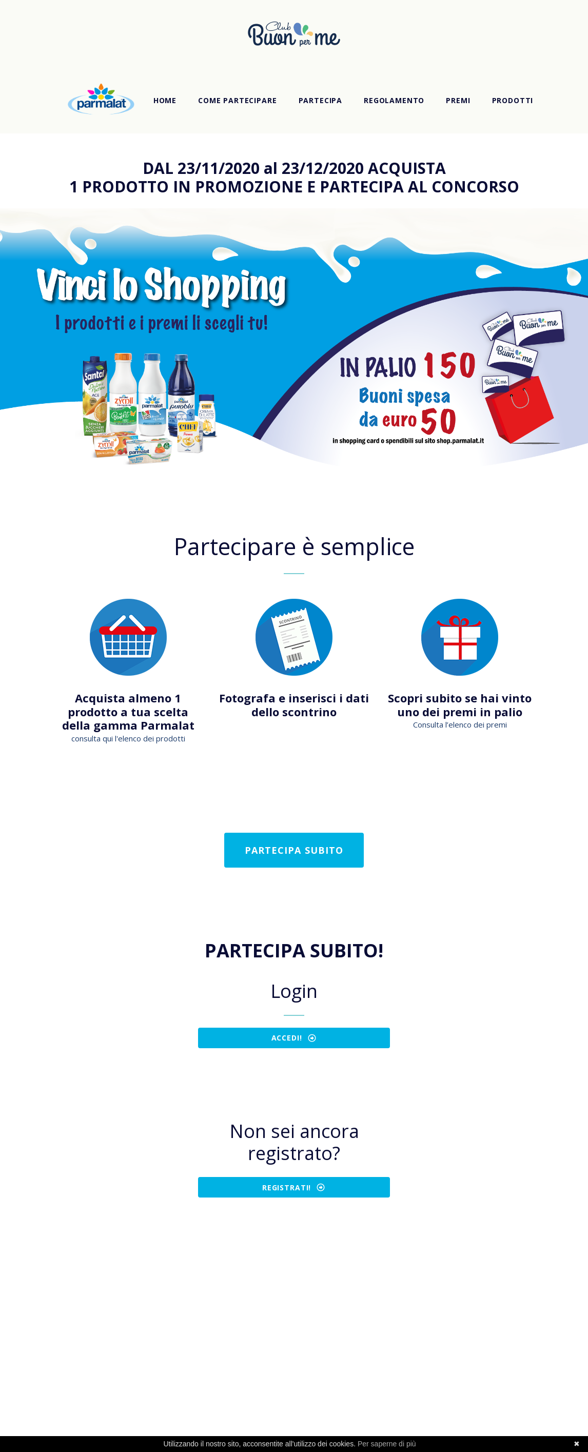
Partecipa (321, 100)
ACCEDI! (294, 1038)
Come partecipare (237, 100)
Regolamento (394, 100)
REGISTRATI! (294, 1187)
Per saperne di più (387, 1444)
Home (165, 100)
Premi (458, 100)
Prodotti (513, 100)
